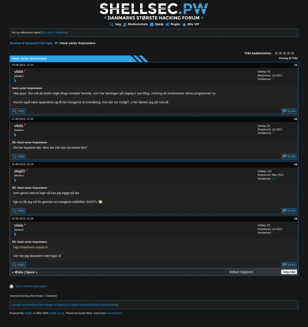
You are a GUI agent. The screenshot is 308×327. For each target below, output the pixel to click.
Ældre (18, 272)
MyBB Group (56, 313)
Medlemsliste (135, 24)
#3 (295, 164)
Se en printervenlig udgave (31, 286)
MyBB (28, 313)
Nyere (30, 272)
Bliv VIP (190, 24)
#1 (295, 65)
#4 (295, 218)
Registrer (60, 32)
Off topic (46, 43)
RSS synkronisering (105, 304)
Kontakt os (18, 304)
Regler (173, 24)
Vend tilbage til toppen (52, 304)
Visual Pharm (114, 313)
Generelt (31, 43)
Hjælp (157, 24)
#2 (295, 119)
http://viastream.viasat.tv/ (30, 247)
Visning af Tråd (288, 58)
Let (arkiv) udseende (79, 304)
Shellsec (16, 43)
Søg (115, 24)
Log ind (47, 32)
